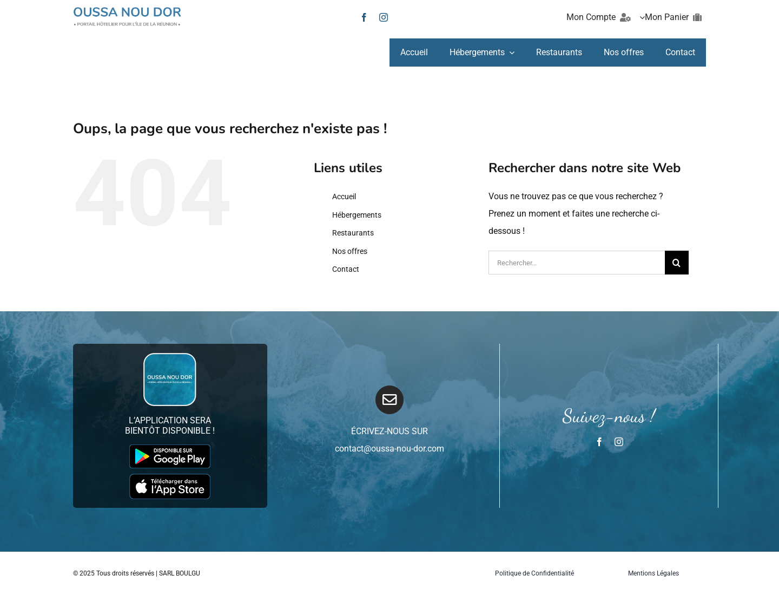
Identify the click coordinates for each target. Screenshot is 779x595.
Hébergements (356, 215)
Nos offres (349, 251)
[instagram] (383, 17)
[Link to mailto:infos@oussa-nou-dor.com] (389, 399)
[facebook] (364, 17)
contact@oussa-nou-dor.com (389, 448)
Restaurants (353, 232)
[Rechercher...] (576, 262)
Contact (345, 269)
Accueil (344, 196)
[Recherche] (677, 262)
